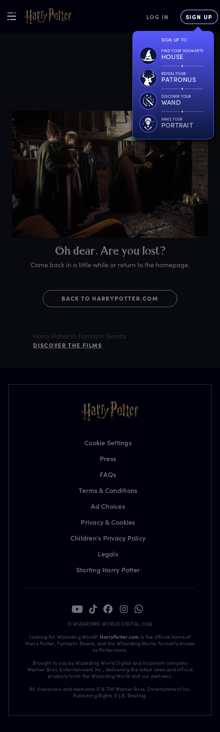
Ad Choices (108, 506)
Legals (108, 554)
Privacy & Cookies (108, 522)
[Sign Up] (199, 17)
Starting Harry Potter (108, 569)
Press (108, 458)
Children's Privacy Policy (107, 538)
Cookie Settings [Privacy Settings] (108, 442)
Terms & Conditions (108, 490)
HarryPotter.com (119, 636)
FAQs (108, 474)
